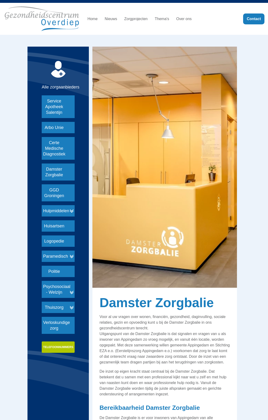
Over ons (184, 19)
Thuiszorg (54, 307)
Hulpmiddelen (56, 210)
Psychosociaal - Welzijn (56, 289)
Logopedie (54, 241)
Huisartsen (54, 226)
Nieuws (111, 19)
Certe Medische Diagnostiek (54, 148)
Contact (254, 19)
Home (92, 19)
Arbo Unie (54, 127)
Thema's (162, 19)
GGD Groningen (54, 193)
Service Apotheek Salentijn (54, 107)
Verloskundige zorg (56, 325)
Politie (54, 271)
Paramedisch (55, 256)
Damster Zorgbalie (54, 172)
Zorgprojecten (136, 19)
